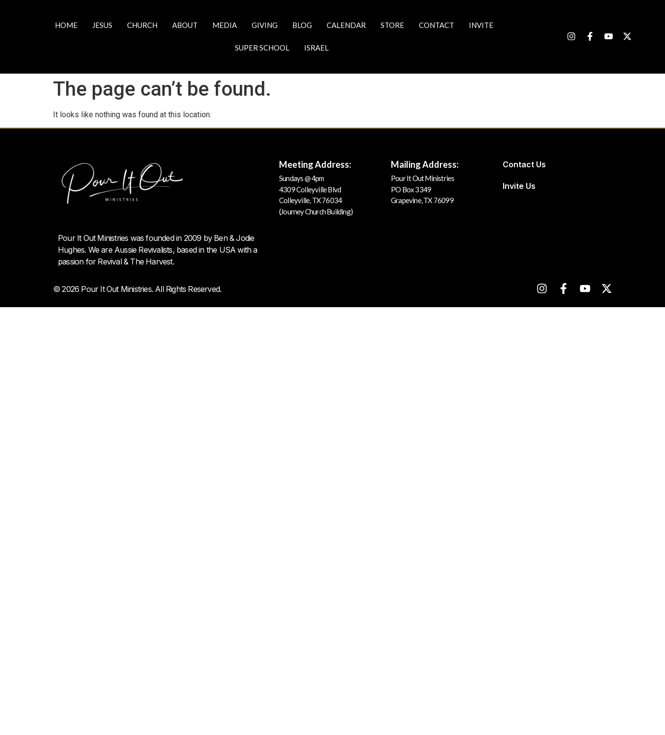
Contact (436, 25)
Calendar (346, 25)
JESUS (102, 25)
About (185, 25)
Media (224, 25)
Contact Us (524, 164)
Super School (262, 47)
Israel (316, 47)
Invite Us (519, 186)
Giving (265, 25)
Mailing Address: (425, 164)
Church (142, 25)
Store (392, 25)
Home (66, 25)
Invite (481, 25)
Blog (302, 25)
